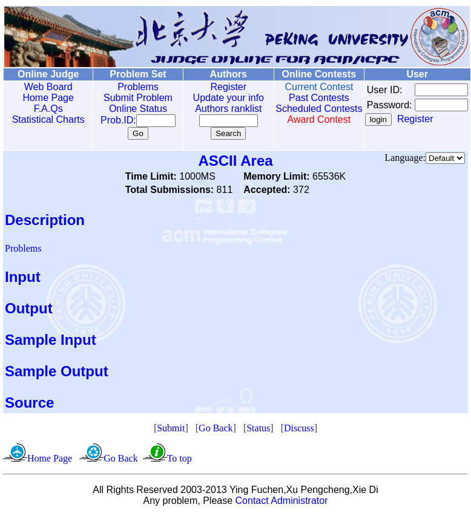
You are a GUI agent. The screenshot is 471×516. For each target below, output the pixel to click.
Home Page (45, 98)
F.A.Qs (45, 108)
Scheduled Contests (301, 114)
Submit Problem (129, 98)
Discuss (299, 428)
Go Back (215, 428)
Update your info (215, 98)
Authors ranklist (215, 108)
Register (215, 87)
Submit (171, 428)
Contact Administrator (282, 500)
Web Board (45, 87)
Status (258, 428)
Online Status (129, 108)
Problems (129, 87)
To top (179, 458)
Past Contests (301, 98)
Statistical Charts (45, 119)
